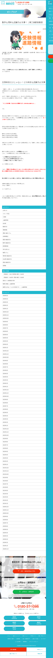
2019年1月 (5, 548)
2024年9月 (5, 361)
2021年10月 (6, 476)
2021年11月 (6, 472)
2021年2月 (5, 502)
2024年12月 (6, 351)
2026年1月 (5, 309)
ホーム (8, 638)
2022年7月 (5, 446)
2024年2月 (5, 384)
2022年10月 (6, 436)
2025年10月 (6, 319)
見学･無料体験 (13, 651)
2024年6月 (5, 371)
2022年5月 (5, 453)
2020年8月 (5, 521)
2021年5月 (5, 492)
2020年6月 (5, 528)
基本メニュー (25, 638)
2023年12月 (6, 391)
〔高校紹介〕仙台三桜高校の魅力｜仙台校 (13, 274)
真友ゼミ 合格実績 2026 (9, 281)
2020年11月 (6, 512)
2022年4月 (5, 456)
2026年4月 (5, 299)
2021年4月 (5, 495)
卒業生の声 (40, 655)
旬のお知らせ (6, 249)
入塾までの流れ (35, 641)
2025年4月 (5, 338)
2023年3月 (5, 420)
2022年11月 (6, 433)
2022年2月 (5, 463)
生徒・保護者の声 (26, 641)
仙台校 (4, 223)
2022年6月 (5, 449)
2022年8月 (5, 443)
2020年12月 (6, 508)
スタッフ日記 (6, 213)
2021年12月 (6, 469)
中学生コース (33, 638)
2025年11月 (6, 315)
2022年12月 (6, 430)
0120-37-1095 (24, 2)
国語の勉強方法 (6, 239)
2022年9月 (5, 440)
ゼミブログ (44, 641)
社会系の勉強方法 (7, 259)
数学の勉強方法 (6, 243)
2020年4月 (5, 534)
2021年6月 (5, 489)
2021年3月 (5, 498)
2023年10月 (6, 397)
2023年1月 (5, 427)
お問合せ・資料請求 (26, 594)
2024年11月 (6, 355)
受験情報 (5, 230)
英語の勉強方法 (6, 262)
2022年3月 (5, 459)
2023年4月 (5, 417)
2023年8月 (5, 404)
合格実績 (18, 641)
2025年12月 (6, 312)
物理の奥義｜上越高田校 (9, 284)
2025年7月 (5, 328)
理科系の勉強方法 (7, 256)
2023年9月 (5, 400)
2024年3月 (5, 381)
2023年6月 (5, 410)
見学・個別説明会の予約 (27, 573)
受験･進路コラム (7, 233)
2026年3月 (5, 302)
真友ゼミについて (16, 638)
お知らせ (5, 210)
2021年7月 (5, 485)
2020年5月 (5, 531)
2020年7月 (5, 525)
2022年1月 (5, 466)
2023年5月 (5, 413)
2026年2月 (5, 306)
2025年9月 (5, 322)
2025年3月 (5, 342)
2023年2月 (5, 423)
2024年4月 (5, 377)
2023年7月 (5, 407)
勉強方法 (5, 226)
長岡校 (4, 266)
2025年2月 (5, 345)
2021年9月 (5, 479)
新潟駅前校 (5, 246)
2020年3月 (5, 538)
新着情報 (24, 643)
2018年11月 (6, 551)
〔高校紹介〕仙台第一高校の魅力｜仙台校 (13, 277)
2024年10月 (6, 358)
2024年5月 (5, 374)
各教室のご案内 (10, 641)
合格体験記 (5, 236)
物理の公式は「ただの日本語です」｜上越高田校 (15, 287)
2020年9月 (5, 518)
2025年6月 (5, 332)
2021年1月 (5, 505)
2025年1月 (5, 348)
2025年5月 (5, 335)
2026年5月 (5, 296)
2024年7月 (5, 368)
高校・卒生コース (42, 638)
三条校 (4, 217)
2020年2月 (5, 541)
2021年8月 (5, 482)
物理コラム (5, 252)
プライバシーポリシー (33, 643)
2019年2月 (5, 544)
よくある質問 (17, 643)
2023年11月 (6, 394)
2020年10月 (6, 515)
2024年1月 (5, 387)
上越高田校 (5, 220)
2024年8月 (5, 364)
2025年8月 (5, 325)
